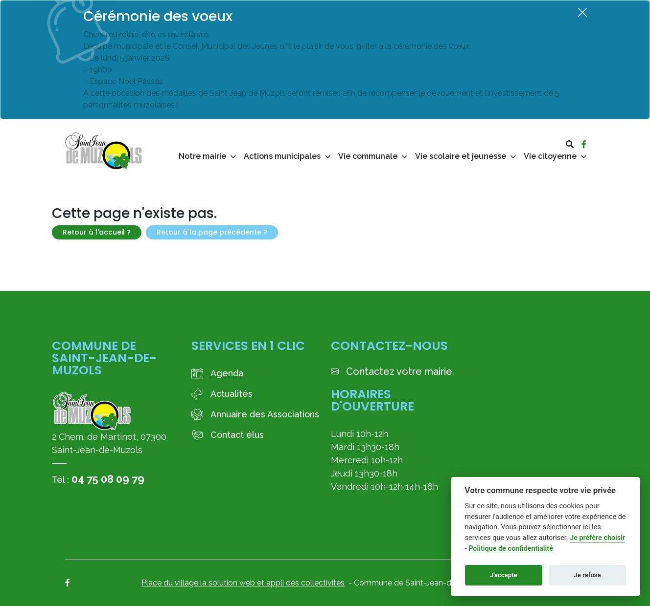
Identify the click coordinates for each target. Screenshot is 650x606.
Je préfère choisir (597, 538)
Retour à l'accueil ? (97, 232)
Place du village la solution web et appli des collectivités (243, 582)
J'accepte (503, 575)
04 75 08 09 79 (107, 479)
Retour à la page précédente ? (212, 232)
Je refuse (587, 575)
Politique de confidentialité (510, 548)
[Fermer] (582, 12)
